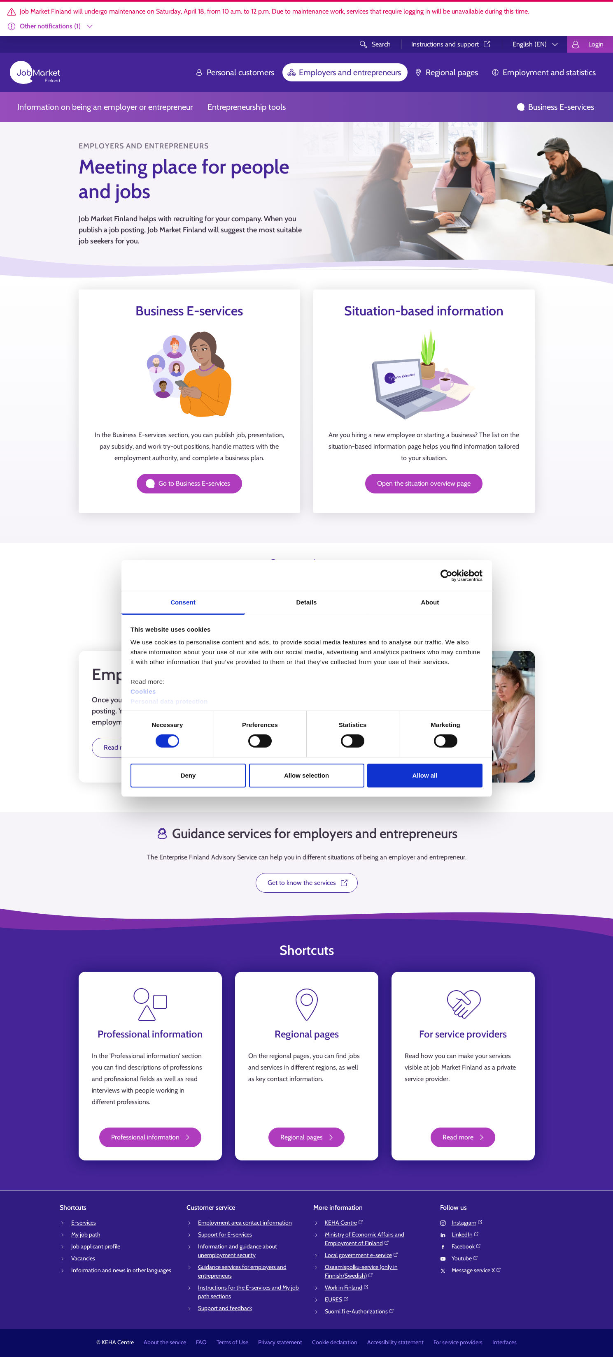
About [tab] (430, 602)
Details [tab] (306, 602)
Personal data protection (169, 701)
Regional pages (446, 72)
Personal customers (234, 72)
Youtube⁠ (465, 1258)
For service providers (458, 1342)
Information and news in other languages (121, 1270)
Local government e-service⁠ (362, 1255)
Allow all (425, 775)
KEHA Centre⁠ (344, 1222)
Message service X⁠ (476, 1270)
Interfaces (504, 1342)
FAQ (201, 1342)
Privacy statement (280, 1342)
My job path (85, 1234)
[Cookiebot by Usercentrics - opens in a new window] (446, 575)
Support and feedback (225, 1308)
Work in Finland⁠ (347, 1287)
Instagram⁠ (467, 1222)
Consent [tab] (183, 602)
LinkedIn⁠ (465, 1234)
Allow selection (306, 775)
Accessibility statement (395, 1342)
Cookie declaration (334, 1342)
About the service (165, 1342)
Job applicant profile (95, 1246)
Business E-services (555, 107)
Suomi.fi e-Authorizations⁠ (359, 1311)
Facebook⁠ (466, 1246)
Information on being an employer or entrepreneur (105, 107)
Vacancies (83, 1258)
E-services (83, 1222)
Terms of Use (232, 1342)
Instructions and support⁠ (451, 44)
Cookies (143, 691)
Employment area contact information (245, 1222)
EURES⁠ (337, 1299)
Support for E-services (225, 1234)
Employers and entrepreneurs (344, 72)
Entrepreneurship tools (246, 107)
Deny (188, 775)
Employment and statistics (543, 72)
